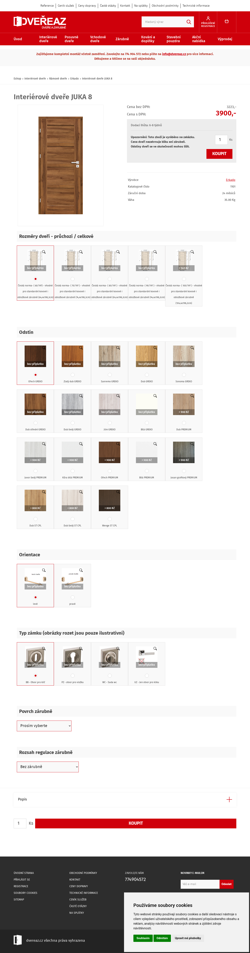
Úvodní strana (24, 873)
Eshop (17, 79)
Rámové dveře (58, 79)
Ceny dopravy (87, 6)
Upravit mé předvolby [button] (188, 938)
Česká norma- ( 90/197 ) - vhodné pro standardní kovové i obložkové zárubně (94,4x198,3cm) (147, 274)
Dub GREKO (146, 364)
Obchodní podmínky (165, 6)
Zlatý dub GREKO (72, 364)
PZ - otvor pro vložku (73, 665)
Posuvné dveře (71, 39)
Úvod (18, 39)
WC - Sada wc (109, 665)
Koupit (219, 154)
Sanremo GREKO (109, 364)
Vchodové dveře (98, 39)
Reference (47, 6)
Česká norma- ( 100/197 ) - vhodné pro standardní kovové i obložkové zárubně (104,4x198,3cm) (184, 277)
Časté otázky (108, 6)
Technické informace (196, 6)
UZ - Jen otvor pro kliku (146, 665)
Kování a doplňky (148, 39)
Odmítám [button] (162, 938)
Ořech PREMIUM (109, 461)
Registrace (21, 886)
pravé (72, 587)
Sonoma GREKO (184, 364)
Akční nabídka (198, 39)
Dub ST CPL (35, 509)
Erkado (74, 79)
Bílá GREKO (146, 412)
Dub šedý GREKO (72, 412)
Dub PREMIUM (184, 412)
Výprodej (225, 39)
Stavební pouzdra (174, 39)
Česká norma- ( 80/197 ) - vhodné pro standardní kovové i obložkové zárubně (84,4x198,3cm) (109, 274)
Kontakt (125, 6)
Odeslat (226, 884)
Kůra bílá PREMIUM (72, 461)
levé (35, 587)
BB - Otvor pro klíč (35, 665)
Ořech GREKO (35, 364)
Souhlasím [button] (143, 938)
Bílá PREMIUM (146, 461)
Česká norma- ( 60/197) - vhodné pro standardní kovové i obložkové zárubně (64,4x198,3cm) (35, 274)
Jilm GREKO (109, 412)
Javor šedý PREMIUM (35, 461)
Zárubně (122, 39)
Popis (22, 799)
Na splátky (141, 6)
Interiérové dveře (48, 39)
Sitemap (19, 900)
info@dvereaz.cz (174, 54)
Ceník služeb (66, 6)
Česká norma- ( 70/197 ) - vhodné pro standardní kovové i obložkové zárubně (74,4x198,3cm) (72, 274)
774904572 (135, 879)
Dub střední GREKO (35, 412)
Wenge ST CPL (109, 509)
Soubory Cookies (25, 893)
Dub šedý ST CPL (72, 509)
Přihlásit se (22, 880)
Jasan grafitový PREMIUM (184, 461)
